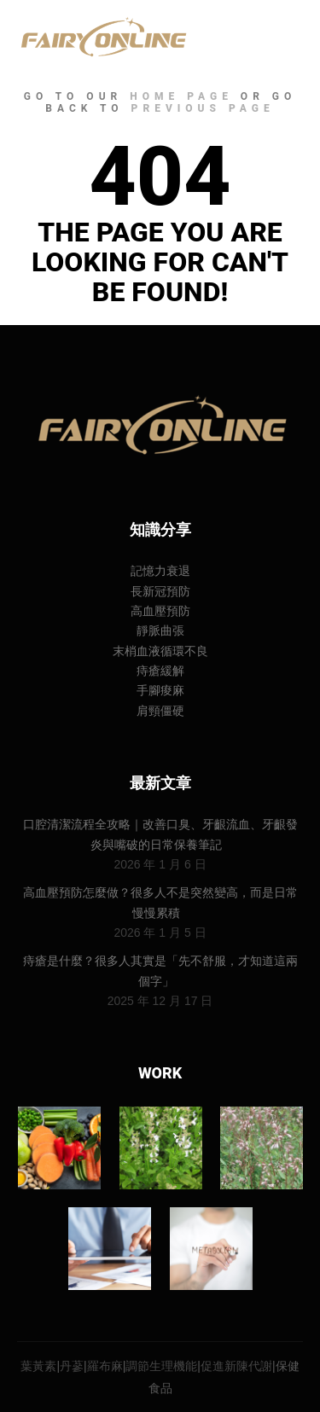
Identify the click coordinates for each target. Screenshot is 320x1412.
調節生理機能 (161, 1366)
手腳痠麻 (160, 690)
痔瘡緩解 (160, 670)
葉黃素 (38, 1366)
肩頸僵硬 (160, 711)
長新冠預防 (160, 591)
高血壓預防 (160, 611)
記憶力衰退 (160, 571)
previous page (203, 108)
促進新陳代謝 (236, 1366)
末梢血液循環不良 (160, 651)
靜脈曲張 (160, 630)
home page (181, 96)
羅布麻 (105, 1366)
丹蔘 (72, 1366)
